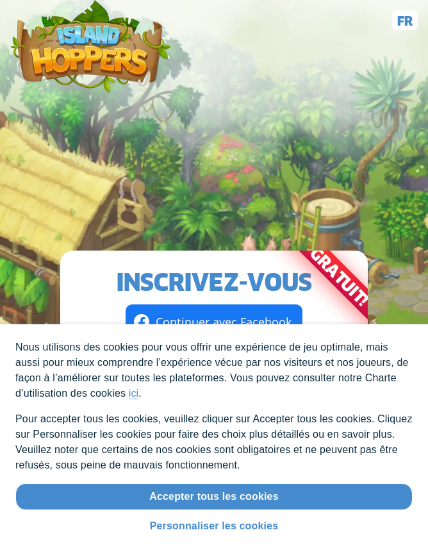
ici (134, 393)
